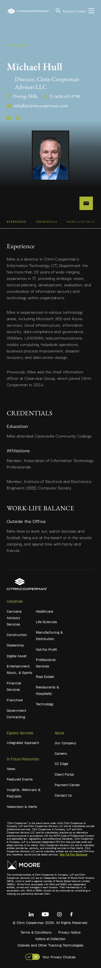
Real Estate (45, 676)
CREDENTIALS (46, 221)
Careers (61, 753)
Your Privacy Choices (59, 957)
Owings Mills (25, 96)
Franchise (15, 700)
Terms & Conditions (36, 932)
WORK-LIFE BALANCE (83, 221)
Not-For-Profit (46, 649)
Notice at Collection (50, 939)
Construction (17, 635)
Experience (16, 221)
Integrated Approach (23, 743)
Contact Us (63, 795)
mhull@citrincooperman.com (40, 105)
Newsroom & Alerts (22, 806)
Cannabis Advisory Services (14, 617)
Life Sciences (46, 622)
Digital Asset (16, 656)
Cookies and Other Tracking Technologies (50, 945)
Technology (45, 704)
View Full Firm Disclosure (73, 854)
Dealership (15, 645)
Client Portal (64, 774)
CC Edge (61, 763)
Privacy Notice (69, 932)
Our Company (65, 743)
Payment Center (74, 11)
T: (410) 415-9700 (64, 96)
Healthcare (44, 611)
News (11, 769)
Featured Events (20, 779)
